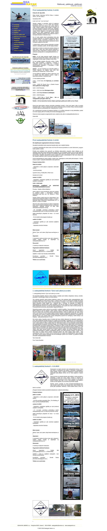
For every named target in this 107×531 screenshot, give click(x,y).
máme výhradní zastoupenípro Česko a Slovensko (20, 73)
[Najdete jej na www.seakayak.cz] (20, 64)
